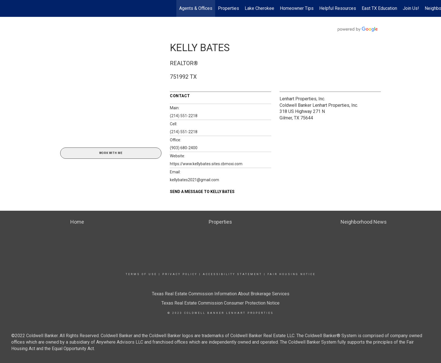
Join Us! (411, 8)
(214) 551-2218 (183, 116)
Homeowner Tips (297, 8)
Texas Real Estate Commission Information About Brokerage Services (220, 293)
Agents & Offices (195, 8)
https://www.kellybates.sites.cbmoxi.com (206, 164)
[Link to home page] (7, 8)
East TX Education (379, 8)
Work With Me (111, 153)
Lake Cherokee (259, 8)
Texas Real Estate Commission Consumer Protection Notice (220, 303)
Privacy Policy (179, 274)
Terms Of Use (141, 274)
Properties (228, 8)
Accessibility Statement (232, 274)
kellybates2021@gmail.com (194, 180)
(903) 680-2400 (183, 148)
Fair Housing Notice (291, 274)
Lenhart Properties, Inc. (302, 98)
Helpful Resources (337, 8)
